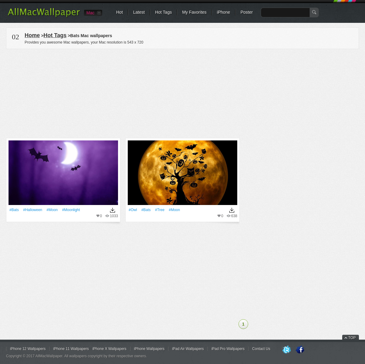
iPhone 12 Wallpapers (28, 349)
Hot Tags (163, 12)
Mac (90, 12)
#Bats (14, 210)
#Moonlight (71, 210)
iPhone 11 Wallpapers (71, 349)
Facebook (300, 350)
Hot (119, 12)
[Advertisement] (182, 92)
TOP (352, 338)
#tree (160, 210)
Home (32, 35)
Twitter (286, 350)
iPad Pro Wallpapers (228, 349)
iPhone (223, 12)
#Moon (52, 210)
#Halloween (32, 210)
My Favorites (194, 12)
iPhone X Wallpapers (109, 349)
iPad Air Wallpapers (188, 349)
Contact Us (261, 349)
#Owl (133, 210)
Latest (139, 12)
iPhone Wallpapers (149, 349)
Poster (247, 12)
